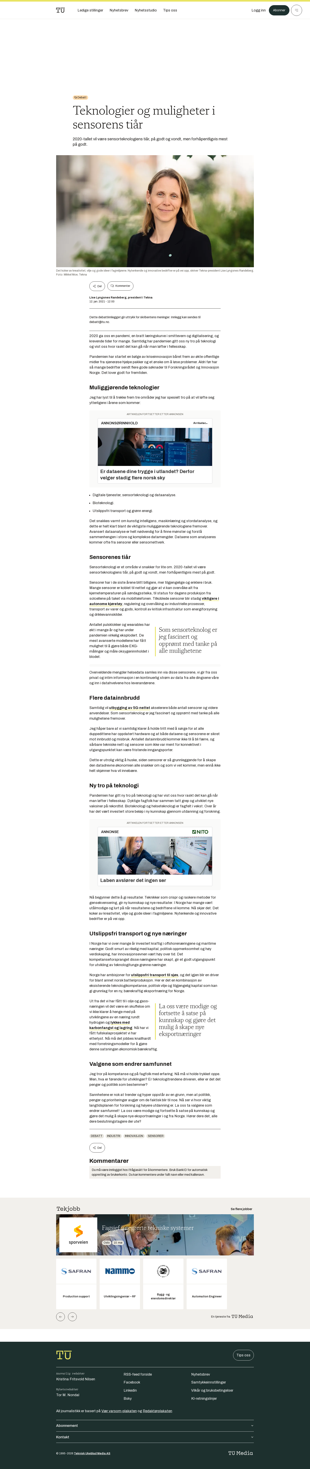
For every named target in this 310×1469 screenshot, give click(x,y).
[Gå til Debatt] (80, 98)
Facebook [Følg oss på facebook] (132, 1382)
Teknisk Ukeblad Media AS (92, 1453)
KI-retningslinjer (204, 1399)
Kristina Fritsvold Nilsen (75, 1379)
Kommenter (120, 286)
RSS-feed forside (138, 1374)
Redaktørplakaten (157, 1411)
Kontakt (155, 1437)
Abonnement (155, 1426)
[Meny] (296, 10)
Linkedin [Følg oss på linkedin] (130, 1390)
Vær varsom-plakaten (119, 1411)
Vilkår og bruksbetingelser (212, 1390)
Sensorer (156, 1136)
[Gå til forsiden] (60, 10)
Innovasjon (134, 1136)
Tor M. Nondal (67, 1395)
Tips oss (243, 1355)
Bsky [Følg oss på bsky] (128, 1399)
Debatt (96, 1136)
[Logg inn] (257, 10)
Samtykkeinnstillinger (208, 1382)
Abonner (278, 10)
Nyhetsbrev (200, 1374)
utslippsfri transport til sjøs (154, 975)
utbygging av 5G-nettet (129, 708)
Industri (113, 1136)
